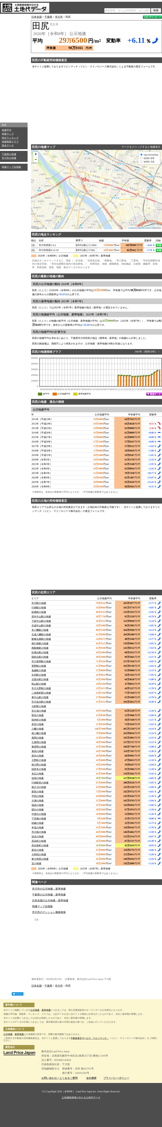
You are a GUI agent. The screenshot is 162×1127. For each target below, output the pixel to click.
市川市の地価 (9, 158)
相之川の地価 (39, 787)
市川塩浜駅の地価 (41, 702)
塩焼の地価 (38, 778)
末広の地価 (38, 773)
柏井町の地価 (39, 720)
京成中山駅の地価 (41, 625)
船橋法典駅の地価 (41, 639)
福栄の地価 (38, 805)
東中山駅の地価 (40, 697)
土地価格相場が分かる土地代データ (81, 1097)
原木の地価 (38, 755)
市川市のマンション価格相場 (49, 912)
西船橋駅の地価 (40, 648)
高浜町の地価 (39, 841)
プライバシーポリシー (116, 1078)
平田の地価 (38, 796)
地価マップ (8, 134)
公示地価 (34, 1010)
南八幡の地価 (39, 733)
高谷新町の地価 (40, 845)
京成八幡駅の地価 (41, 634)
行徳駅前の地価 (40, 782)
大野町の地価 (39, 760)
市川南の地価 (39, 832)
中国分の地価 (39, 814)
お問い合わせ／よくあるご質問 (59, 1078)
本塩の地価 (38, 827)
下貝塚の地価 (39, 818)
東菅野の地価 (39, 746)
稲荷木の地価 (39, 769)
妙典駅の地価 (39, 612)
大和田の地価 (39, 854)
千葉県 (48, 17)
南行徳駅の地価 (40, 643)
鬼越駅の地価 (39, 670)
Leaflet (131, 228)
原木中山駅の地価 (41, 616)
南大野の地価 (39, 764)
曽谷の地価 (38, 715)
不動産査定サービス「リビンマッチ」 (90, 1038)
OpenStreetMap (144, 228)
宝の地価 (36, 863)
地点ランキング (10, 138)
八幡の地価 (38, 729)
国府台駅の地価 (40, 657)
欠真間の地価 (39, 742)
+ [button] (36, 154)
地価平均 (6, 130)
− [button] (36, 159)
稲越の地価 (38, 823)
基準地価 (46, 1010)
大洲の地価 (38, 800)
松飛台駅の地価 (40, 652)
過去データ (8, 145)
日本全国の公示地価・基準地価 (50, 900)
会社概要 (91, 1078)
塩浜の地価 (38, 836)
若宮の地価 (38, 724)
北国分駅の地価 (40, 679)
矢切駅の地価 (39, 675)
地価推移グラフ (10, 141)
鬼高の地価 (38, 751)
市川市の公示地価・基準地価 (49, 888)
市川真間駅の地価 (41, 661)
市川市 (59, 17)
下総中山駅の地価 (41, 621)
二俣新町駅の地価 (41, 693)
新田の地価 (38, 791)
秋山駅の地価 (39, 684)
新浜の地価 (38, 850)
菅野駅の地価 (39, 666)
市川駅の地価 (39, 603)
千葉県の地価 (9, 154)
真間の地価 (38, 737)
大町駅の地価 (39, 706)
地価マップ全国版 (11, 167)
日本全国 (36, 17)
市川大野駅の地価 (41, 688)
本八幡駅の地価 (40, 630)
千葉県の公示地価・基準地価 (49, 894)
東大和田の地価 (40, 859)
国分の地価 (38, 809)
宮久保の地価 (39, 711)
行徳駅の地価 (39, 607)
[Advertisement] (14, 67)
